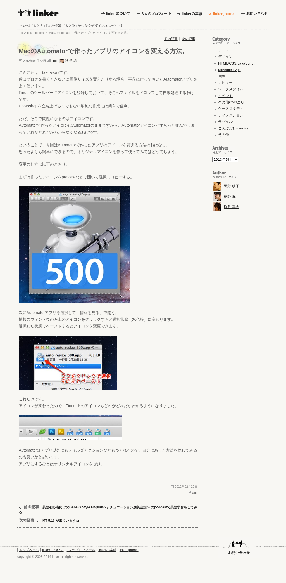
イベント (225, 96)
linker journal (35, 32)
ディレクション (231, 115)
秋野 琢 (71, 60)
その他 (223, 135)
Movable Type (229, 70)
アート (223, 50)
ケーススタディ (231, 109)
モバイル (225, 121)
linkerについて (53, 550)
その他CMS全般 (231, 102)
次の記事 (188, 39)
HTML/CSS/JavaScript (236, 63)
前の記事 (171, 39)
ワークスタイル (231, 89)
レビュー (225, 83)
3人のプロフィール (81, 550)
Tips (55, 60)
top (21, 32)
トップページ (29, 550)
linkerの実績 (107, 550)
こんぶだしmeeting (233, 128)
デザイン (225, 57)
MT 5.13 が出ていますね (60, 521)
